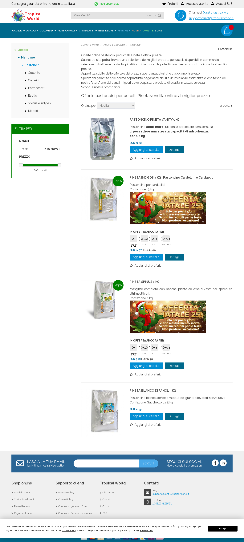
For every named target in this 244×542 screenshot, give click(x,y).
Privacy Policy (66, 492)
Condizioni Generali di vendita (75, 513)
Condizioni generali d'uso (72, 506)
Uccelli (23, 49)
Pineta (24, 148)
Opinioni (107, 506)
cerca (151, 15)
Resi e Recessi (22, 506)
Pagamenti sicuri (23, 513)
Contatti (107, 499)
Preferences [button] (146, 530)
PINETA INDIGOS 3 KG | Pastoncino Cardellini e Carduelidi (172, 177)
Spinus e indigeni (39, 103)
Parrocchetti (36, 88)
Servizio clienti (22, 492)
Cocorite (34, 72)
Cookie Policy (65, 499)
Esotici (32, 95)
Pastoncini (32, 65)
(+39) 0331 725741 (215, 12)
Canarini (33, 80)
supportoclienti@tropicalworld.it (211, 18)
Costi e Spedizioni (24, 499)
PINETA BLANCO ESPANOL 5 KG (153, 390)
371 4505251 (109, 4)
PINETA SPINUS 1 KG (144, 281)
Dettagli (174, 149)
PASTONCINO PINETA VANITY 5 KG (155, 119)
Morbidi (33, 110)
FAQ (105, 513)
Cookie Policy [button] (69, 530)
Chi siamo (108, 492)
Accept (222, 528)
